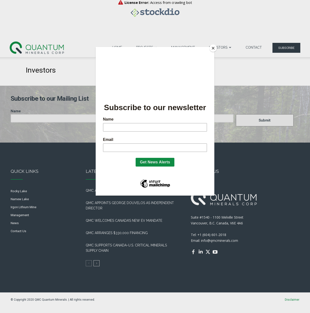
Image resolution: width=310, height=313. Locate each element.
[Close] (213, 48)
